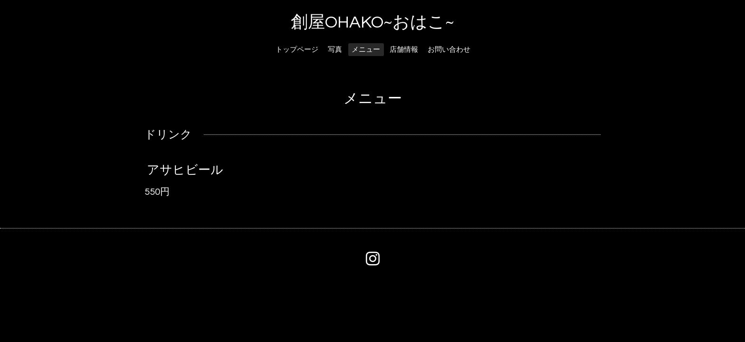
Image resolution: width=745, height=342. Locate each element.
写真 (335, 49)
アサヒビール (185, 170)
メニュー (366, 49)
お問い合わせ (449, 49)
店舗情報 (404, 49)
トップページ (297, 49)
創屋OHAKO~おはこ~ (372, 22)
